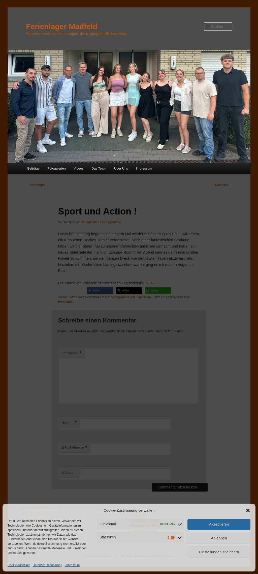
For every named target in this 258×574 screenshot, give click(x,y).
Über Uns (121, 168)
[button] (247, 510)
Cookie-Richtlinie (19, 565)
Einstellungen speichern (219, 552)
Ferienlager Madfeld (61, 26)
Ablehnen (219, 538)
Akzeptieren (219, 524)
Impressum (72, 565)
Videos (79, 168)
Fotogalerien (56, 168)
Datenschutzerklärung (47, 565)
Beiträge (33, 168)
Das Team (98, 168)
